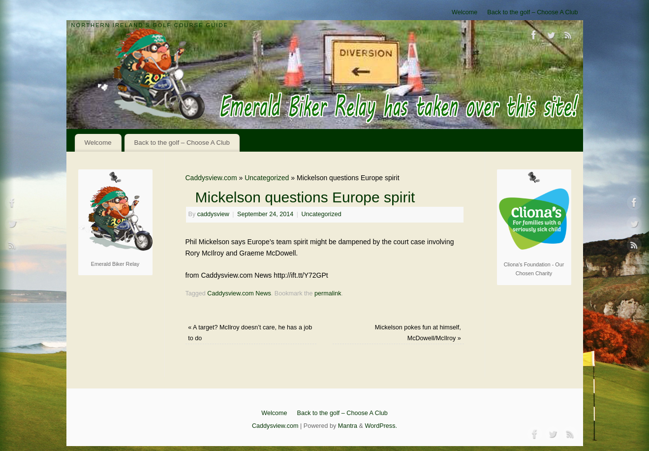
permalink (327, 293)
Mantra (347, 425)
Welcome (464, 12)
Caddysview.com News (239, 293)
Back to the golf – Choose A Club (532, 12)
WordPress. (381, 425)
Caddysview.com (211, 178)
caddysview (213, 214)
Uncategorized (267, 178)
